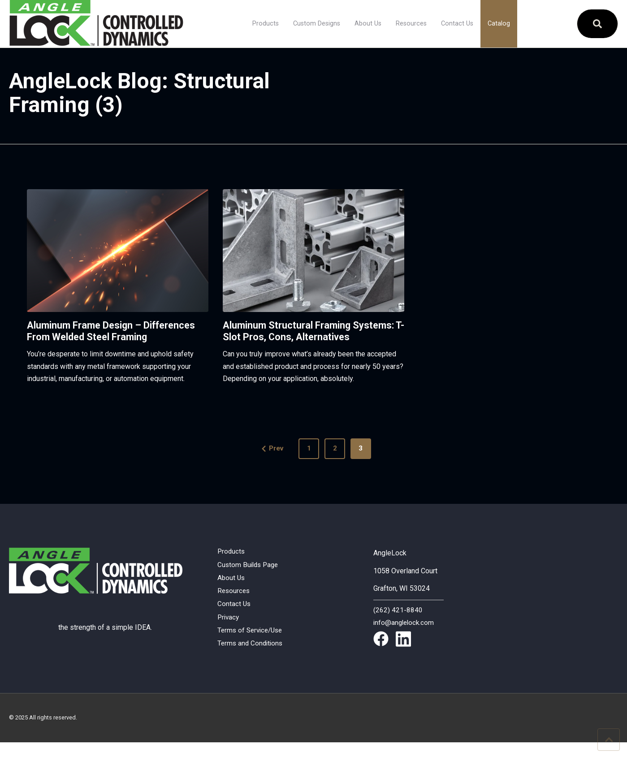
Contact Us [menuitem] (457, 23)
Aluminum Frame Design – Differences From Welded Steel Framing (103, 337)
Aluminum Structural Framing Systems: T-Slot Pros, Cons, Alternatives (294, 337)
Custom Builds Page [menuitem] (249, 578)
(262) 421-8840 (398, 623)
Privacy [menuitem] (229, 633)
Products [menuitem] (265, 23)
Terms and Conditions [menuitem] (251, 660)
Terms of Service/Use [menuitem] (252, 646)
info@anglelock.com (405, 635)
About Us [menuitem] (368, 23)
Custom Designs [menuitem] (316, 23)
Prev (266, 461)
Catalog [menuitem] (499, 23)
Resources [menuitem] (411, 23)
